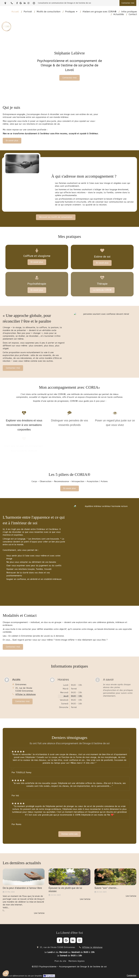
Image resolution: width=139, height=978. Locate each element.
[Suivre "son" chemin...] (115, 876)
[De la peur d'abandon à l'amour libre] (24, 876)
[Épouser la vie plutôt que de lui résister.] (69, 876)
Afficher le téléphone (92, 947)
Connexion (131, 975)
